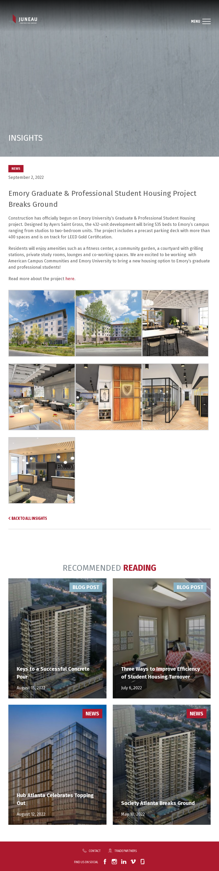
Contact (95, 850)
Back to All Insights (29, 518)
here (69, 278)
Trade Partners (125, 850)
